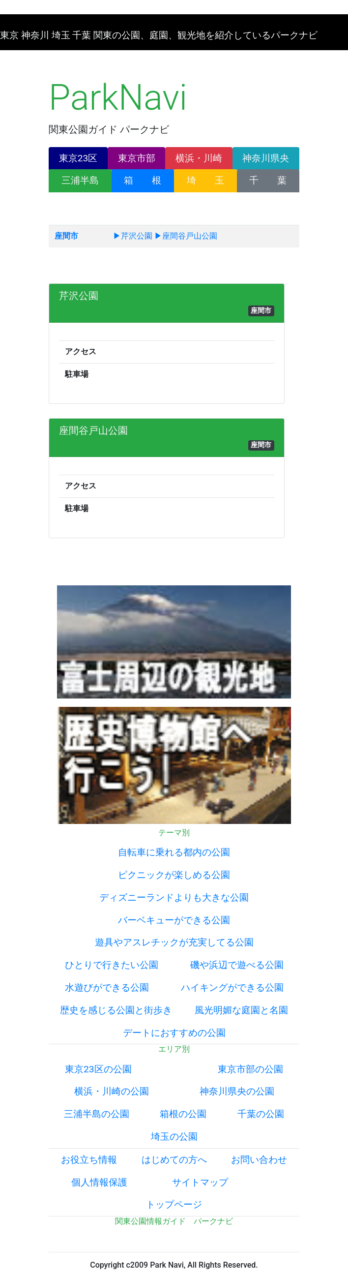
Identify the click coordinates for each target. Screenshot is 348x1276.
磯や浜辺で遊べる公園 (237, 965)
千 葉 (268, 180)
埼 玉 (205, 180)
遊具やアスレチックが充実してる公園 (174, 942)
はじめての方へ (174, 1159)
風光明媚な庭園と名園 (241, 1010)
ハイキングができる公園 (232, 987)
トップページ (174, 1204)
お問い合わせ (259, 1159)
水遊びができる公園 (107, 987)
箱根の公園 (183, 1114)
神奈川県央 (265, 158)
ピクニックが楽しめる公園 (174, 875)
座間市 (66, 236)
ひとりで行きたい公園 (111, 965)
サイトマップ (200, 1182)
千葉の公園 (260, 1114)
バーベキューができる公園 (174, 920)
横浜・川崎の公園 (111, 1091)
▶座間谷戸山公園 (185, 236)
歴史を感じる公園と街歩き (116, 1010)
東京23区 (78, 158)
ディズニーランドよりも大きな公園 (174, 897)
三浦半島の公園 (96, 1114)
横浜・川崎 (198, 158)
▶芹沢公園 (132, 236)
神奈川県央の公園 (237, 1091)
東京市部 (136, 158)
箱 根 (142, 180)
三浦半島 (80, 180)
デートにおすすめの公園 (174, 1032)
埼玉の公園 (174, 1136)
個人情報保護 (99, 1182)
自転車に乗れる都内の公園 (174, 852)
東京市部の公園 (250, 1069)
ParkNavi (118, 98)
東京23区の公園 (98, 1069)
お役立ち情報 (89, 1159)
